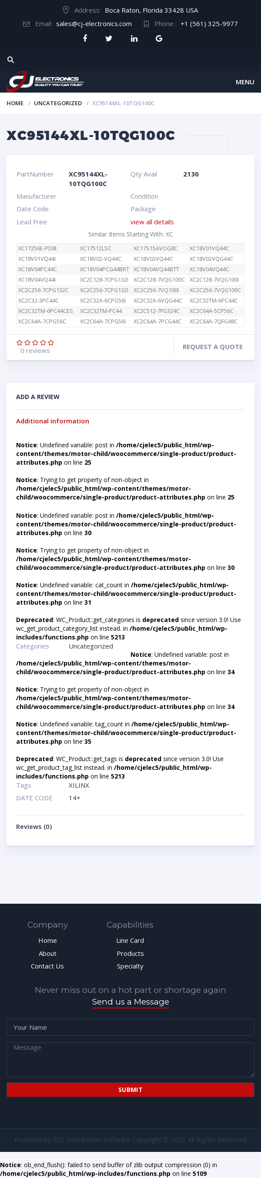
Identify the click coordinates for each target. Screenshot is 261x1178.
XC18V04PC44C (37, 269)
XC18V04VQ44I (37, 279)
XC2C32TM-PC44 (101, 311)
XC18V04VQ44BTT (156, 269)
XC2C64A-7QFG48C (214, 321)
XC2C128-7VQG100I (214, 279)
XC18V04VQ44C (209, 269)
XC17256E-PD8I (37, 248)
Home (15, 103)
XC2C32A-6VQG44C (158, 300)
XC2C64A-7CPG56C (46, 321)
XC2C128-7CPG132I (104, 279)
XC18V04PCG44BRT (104, 269)
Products (130, 953)
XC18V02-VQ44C (100, 259)
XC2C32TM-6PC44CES (45, 311)
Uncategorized (58, 103)
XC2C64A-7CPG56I (103, 321)
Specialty (130, 966)
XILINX (79, 785)
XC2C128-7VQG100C (159, 279)
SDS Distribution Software (91, 1139)
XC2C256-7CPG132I (104, 290)
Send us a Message (130, 1002)
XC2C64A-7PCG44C (157, 321)
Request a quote (213, 346)
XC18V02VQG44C (211, 259)
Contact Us (47, 966)
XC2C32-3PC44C (38, 300)
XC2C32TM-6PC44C (214, 300)
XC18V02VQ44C (153, 259)
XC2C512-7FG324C (157, 311)
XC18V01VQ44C (209, 248)
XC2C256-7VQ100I (156, 290)
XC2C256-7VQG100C (215, 290)
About (48, 953)
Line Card (130, 940)
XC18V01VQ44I (37, 259)
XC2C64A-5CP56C (212, 311)
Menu (245, 81)
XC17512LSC (95, 248)
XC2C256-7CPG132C (43, 290)
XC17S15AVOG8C (155, 248)
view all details (152, 221)
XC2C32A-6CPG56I (103, 300)
